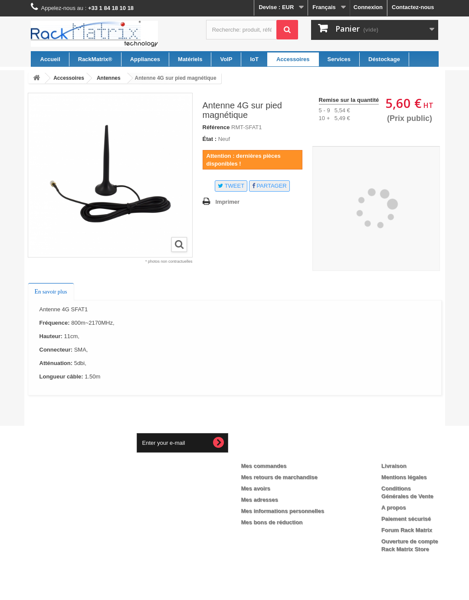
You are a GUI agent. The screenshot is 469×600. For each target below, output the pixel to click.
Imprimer (228, 202)
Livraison (394, 466)
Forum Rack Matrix (406, 530)
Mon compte (266, 452)
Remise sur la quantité (349, 100)
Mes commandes (264, 466)
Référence (216, 127)
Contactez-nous (413, 7)
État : (210, 139)
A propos (393, 507)
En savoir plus (51, 291)
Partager (269, 186)
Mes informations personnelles (282, 511)
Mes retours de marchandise (279, 477)
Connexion (368, 7)
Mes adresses (259, 499)
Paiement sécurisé (406, 518)
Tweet (231, 186)
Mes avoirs (255, 488)
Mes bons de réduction (272, 522)
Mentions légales (404, 477)
